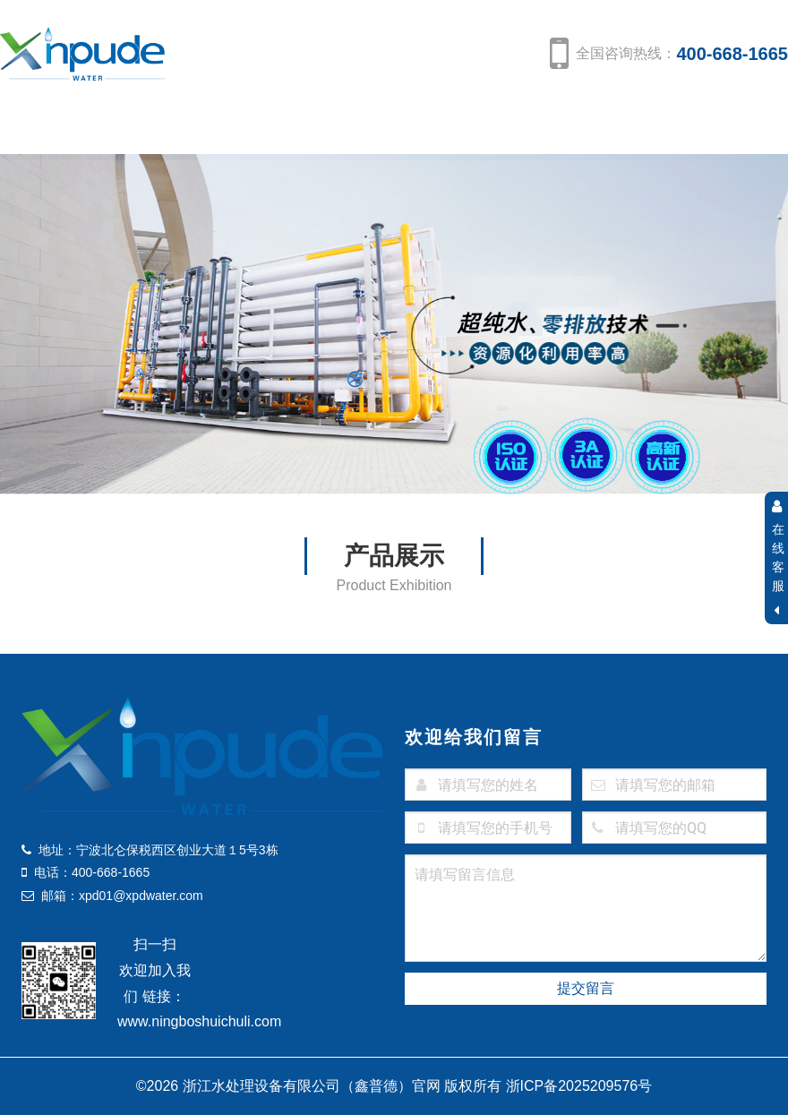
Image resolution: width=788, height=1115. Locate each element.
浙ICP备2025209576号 (579, 1086)
